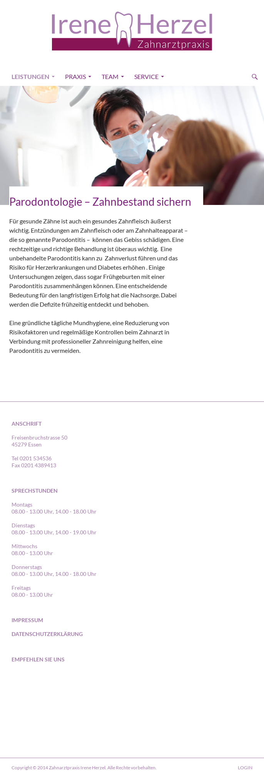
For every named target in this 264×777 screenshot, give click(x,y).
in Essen (58, 685)
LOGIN (245, 767)
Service (146, 76)
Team (110, 76)
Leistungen (30, 76)
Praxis (75, 76)
